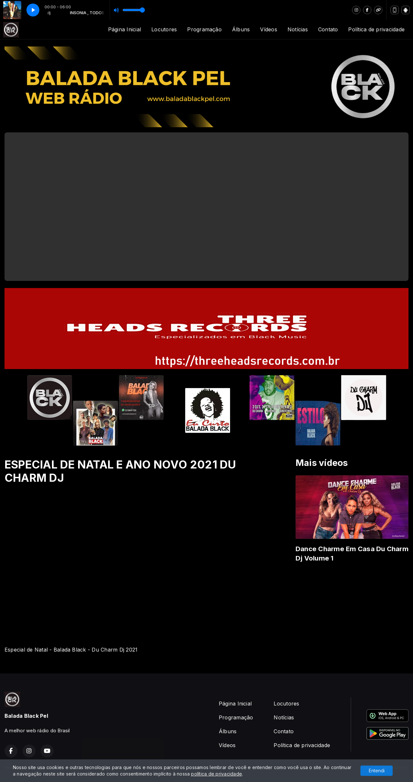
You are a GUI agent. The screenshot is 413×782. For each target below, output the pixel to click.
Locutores (164, 29)
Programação (204, 29)
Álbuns (241, 29)
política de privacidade (216, 774)
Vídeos (268, 29)
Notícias (297, 29)
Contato (328, 29)
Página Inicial (124, 29)
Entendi (377, 770)
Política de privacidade (376, 29)
